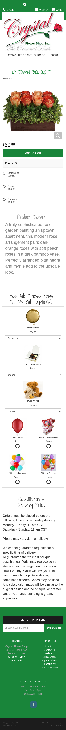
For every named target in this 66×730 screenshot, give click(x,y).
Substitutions (49, 664)
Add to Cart (33, 153)
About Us (49, 646)
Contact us (49, 649)
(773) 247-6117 (16, 657)
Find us (16, 660)
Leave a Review (49, 667)
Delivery (49, 653)
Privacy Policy (12, 725)
